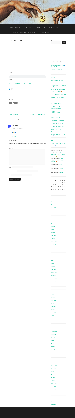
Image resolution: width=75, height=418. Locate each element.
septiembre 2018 (54, 365)
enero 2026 (53, 210)
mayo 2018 (53, 377)
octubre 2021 (53, 334)
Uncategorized (53, 404)
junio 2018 (52, 374)
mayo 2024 (53, 260)
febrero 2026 (53, 207)
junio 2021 (52, 343)
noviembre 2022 (54, 306)
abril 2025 (52, 229)
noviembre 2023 (54, 275)
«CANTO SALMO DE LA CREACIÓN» (58, 94)
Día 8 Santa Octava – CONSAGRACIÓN (37, 114)
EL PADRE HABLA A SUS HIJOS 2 (57, 123)
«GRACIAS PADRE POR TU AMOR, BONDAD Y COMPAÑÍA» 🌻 (58, 154)
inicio (12, 99)
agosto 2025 (53, 217)
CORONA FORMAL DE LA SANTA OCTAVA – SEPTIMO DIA (22, 83)
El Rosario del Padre (41, 27)
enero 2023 (53, 303)
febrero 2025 (53, 235)
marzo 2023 (53, 297)
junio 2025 (52, 223)
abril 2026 (52, 201)
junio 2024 (52, 257)
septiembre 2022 (54, 309)
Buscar (52, 40)
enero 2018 (53, 380)
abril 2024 (52, 263)
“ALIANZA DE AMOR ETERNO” (57, 69)
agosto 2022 (53, 312)
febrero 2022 (53, 325)
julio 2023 (52, 284)
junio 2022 (52, 318)
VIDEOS (57, 27)
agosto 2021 (53, 337)
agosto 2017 (53, 389)
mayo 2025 (53, 226)
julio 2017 (52, 392)
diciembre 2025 (54, 213)
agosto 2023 (53, 281)
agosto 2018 (53, 368)
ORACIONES (50, 27)
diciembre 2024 (54, 241)
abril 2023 (52, 294)
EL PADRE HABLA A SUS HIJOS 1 (57, 126)
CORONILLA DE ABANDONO (15, 27)
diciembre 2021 (54, 328)
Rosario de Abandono (28, 27)
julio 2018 (52, 371)
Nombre (10, 167)
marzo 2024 (53, 266)
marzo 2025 (53, 232)
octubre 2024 (53, 247)
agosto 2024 (53, 250)
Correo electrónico (13, 171)
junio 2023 (52, 288)
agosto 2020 (53, 355)
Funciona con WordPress (15, 415)
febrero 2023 (53, 300)
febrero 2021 (53, 349)
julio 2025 (52, 220)
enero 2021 (53, 352)
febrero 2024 (53, 269)
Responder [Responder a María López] (14, 136)
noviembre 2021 (54, 331)
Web (10, 175)
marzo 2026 (53, 204)
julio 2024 (52, 254)
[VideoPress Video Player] (58, 51)
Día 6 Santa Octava (13, 114)
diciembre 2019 (54, 362)
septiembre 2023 (54, 278)
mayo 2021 (53, 346)
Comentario (12, 148)
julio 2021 (52, 340)
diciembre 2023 (54, 272)
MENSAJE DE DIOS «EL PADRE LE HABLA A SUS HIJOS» (39, 32)
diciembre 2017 (54, 383)
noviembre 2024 (54, 244)
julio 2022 (52, 315)
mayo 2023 (53, 291)
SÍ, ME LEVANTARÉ (55, 72)
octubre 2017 (53, 386)
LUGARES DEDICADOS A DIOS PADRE (17, 32)
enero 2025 (53, 238)
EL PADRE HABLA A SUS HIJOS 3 (57, 120)
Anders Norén (41, 415)
